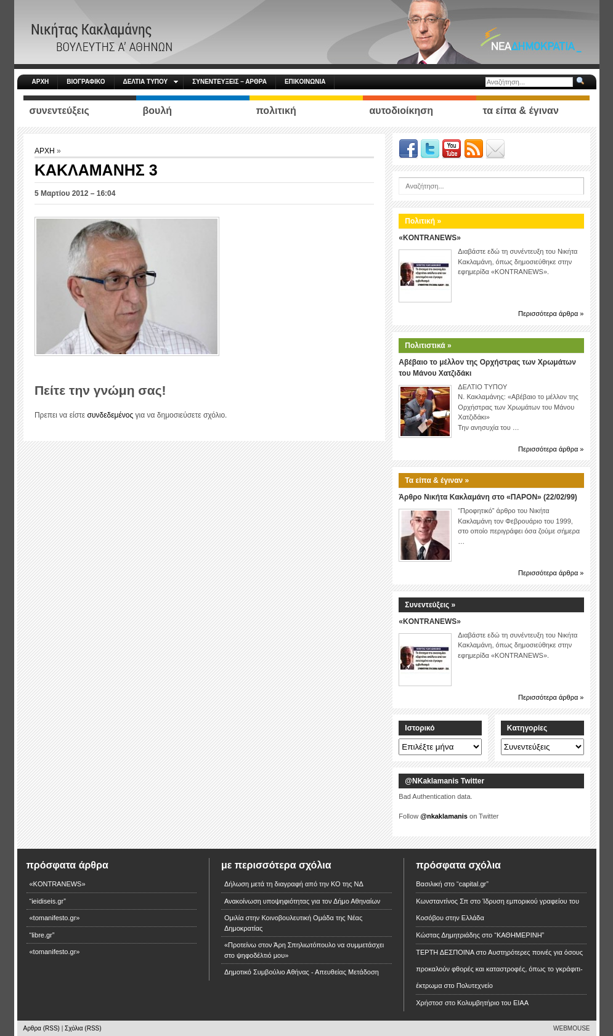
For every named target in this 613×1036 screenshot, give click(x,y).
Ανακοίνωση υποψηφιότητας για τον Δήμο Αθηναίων (302, 901)
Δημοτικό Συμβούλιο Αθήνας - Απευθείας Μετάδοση (301, 972)
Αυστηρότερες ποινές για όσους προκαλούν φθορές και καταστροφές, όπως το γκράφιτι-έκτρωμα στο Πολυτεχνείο (499, 969)
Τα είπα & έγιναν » (437, 480)
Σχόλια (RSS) (83, 1028)
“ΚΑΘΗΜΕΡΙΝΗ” (519, 935)
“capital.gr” (473, 884)
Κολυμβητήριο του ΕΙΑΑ (493, 1002)
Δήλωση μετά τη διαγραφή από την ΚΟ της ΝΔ (293, 884)
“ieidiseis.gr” (48, 901)
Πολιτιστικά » (428, 345)
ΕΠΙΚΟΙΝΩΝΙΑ (305, 81)
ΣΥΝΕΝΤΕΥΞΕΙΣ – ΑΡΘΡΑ (229, 81)
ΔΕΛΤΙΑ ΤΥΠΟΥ (151, 81)
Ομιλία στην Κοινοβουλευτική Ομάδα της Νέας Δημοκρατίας (293, 923)
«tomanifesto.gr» (55, 917)
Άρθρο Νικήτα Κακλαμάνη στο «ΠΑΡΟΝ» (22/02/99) (488, 497)
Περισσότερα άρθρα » (551, 313)
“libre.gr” (42, 935)
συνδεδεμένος (110, 415)
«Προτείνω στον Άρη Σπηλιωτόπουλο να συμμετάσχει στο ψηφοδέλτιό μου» (304, 950)
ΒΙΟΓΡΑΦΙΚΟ (86, 81)
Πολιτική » (423, 221)
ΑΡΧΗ (40, 81)
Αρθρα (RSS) (41, 1028)
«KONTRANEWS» (430, 237)
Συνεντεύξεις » (430, 605)
